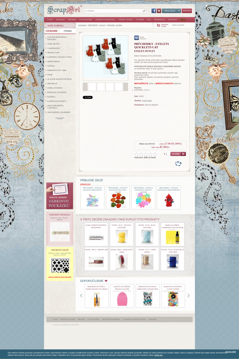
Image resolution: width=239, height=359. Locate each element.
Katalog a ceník (67, 319)
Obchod (72, 20)
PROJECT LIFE (53, 53)
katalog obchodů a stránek (66, 325)
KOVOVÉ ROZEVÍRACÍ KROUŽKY (57, 38)
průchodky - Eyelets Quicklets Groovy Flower (143, 190)
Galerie (140, 20)
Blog (182, 20)
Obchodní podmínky (111, 319)
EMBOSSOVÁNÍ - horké (56, 70)
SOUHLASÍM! (230, 352)
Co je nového (85, 20)
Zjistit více (158, 355)
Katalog (60, 20)
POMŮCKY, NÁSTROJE (56, 92)
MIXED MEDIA (53, 61)
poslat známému (140, 37)
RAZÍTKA (51, 97)
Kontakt (172, 20)
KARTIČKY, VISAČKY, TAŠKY (59, 57)
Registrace (187, 11)
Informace (159, 20)
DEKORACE (93, 25)
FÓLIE (50, 75)
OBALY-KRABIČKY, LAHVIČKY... (55, 107)
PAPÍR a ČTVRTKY (55, 88)
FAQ (149, 20)
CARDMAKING (53, 48)
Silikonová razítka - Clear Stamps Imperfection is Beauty (173, 289)
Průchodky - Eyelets (114, 25)
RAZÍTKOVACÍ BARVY (56, 101)
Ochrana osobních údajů (134, 319)
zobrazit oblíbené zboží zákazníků (59, 277)
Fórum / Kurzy (125, 20)
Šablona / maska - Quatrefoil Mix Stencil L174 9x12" (59, 254)
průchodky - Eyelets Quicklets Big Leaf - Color (117, 190)
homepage (82, 25)
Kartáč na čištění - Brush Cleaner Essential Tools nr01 (122, 289)
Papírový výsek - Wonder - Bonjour (60, 219)
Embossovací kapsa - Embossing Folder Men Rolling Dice (147, 289)
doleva (81, 295)
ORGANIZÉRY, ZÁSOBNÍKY (58, 112)
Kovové (103, 25)
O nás (50, 20)
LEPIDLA (51, 66)
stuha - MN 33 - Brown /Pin (96, 249)
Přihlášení (171, 11)
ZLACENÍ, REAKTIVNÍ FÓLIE (59, 79)
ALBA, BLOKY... (54, 44)
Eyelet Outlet (147, 101)
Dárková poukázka (105, 20)
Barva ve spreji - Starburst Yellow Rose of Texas (173, 227)
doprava (189, 295)
